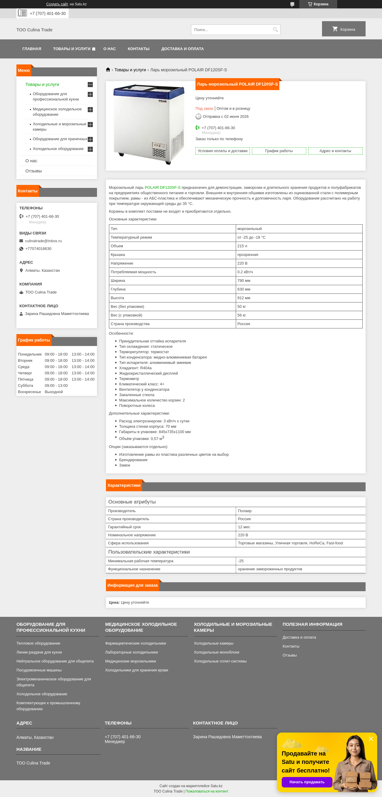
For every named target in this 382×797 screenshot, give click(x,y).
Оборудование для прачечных (60, 139)
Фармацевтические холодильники (135, 643)
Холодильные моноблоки (216, 652)
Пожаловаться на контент (207, 791)
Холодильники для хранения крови (136, 670)
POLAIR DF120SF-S (163, 187)
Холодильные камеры (214, 643)
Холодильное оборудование (58, 148)
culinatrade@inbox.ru (43, 241)
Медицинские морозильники (130, 661)
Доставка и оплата (182, 49)
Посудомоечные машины (38, 670)
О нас (110, 49)
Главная (31, 49)
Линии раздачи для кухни (39, 652)
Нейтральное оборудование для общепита (55, 661)
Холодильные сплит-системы (220, 661)
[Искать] (275, 29)
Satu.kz (216, 786)
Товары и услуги (71, 49)
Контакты (139, 49)
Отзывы (33, 170)
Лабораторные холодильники (131, 652)
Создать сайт (57, 4)
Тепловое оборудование (38, 643)
